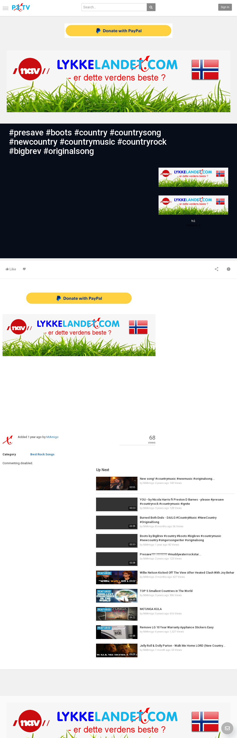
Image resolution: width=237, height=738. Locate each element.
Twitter (222, 691)
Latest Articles (51, 681)
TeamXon (224, 706)
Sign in (225, 7)
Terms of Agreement (16, 691)
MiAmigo (52, 437)
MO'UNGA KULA (196, 426)
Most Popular (50, 686)
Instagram (225, 701)
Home (6, 681)
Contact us (13, 686)
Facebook (224, 686)
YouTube (223, 696)
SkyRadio (224, 681)
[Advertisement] (79, 393)
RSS (44, 691)
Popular (86, 686)
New (84, 681)
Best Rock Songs (42, 454)
